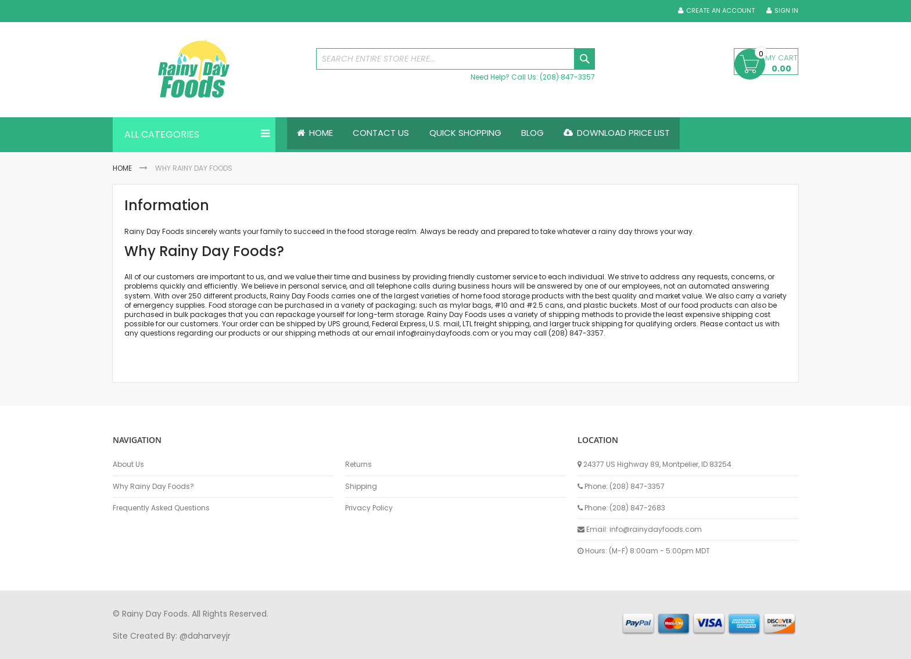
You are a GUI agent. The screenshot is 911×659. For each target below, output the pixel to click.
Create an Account (720, 10)
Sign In (786, 10)
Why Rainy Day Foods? (153, 486)
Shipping (361, 486)
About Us (128, 464)
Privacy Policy (369, 508)
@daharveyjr (205, 636)
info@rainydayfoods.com (443, 333)
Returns (358, 464)
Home (122, 168)
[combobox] (455, 59)
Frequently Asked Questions (161, 508)
